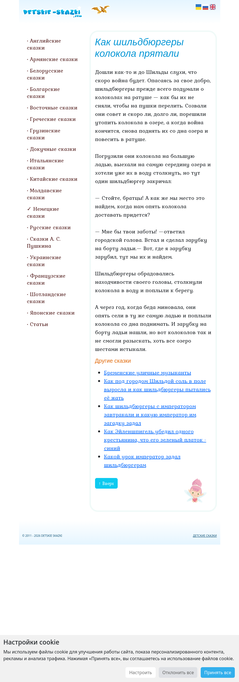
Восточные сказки (53, 107)
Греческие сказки (53, 119)
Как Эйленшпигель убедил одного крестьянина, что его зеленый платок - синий (155, 439)
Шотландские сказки (46, 297)
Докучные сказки (53, 149)
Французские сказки (46, 279)
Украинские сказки (44, 260)
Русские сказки (50, 227)
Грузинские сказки (43, 134)
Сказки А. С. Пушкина (44, 242)
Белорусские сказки (45, 74)
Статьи (39, 324)
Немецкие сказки (43, 212)
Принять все (217, 672)
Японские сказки (52, 312)
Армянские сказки (54, 59)
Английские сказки (44, 44)
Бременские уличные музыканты (147, 372)
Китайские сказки (53, 179)
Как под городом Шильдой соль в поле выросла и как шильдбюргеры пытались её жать (157, 389)
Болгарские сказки (43, 92)
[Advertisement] (119, 612)
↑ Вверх (106, 483)
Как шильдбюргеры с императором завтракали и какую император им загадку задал (150, 414)
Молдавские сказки (44, 193)
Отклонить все (178, 672)
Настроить (140, 672)
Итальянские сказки (45, 164)
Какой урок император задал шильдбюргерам (142, 460)
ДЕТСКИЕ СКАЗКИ (205, 536)
